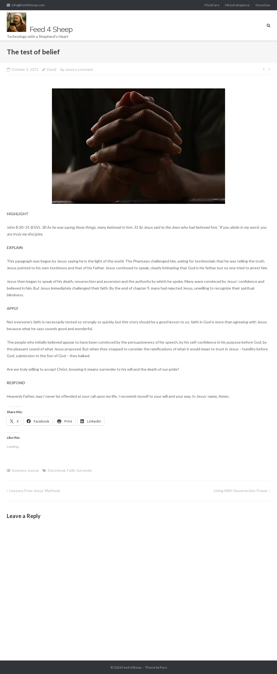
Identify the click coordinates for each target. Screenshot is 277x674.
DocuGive (263, 5)
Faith (71, 470)
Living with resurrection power (241, 490)
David (51, 69)
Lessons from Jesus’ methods (34, 490)
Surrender (84, 470)
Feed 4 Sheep (131, 667)
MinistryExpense (237, 5)
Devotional (56, 470)
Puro (163, 667)
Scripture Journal (25, 470)
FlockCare (212, 5)
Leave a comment (79, 69)
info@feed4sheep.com (28, 5)
